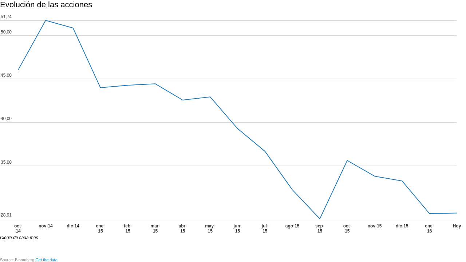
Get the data (46, 260)
